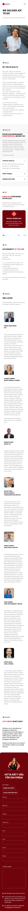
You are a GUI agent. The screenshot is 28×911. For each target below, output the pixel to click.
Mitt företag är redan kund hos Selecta (14, 893)
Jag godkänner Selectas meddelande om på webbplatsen (14, 906)
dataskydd (9, 907)
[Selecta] (6, 4)
